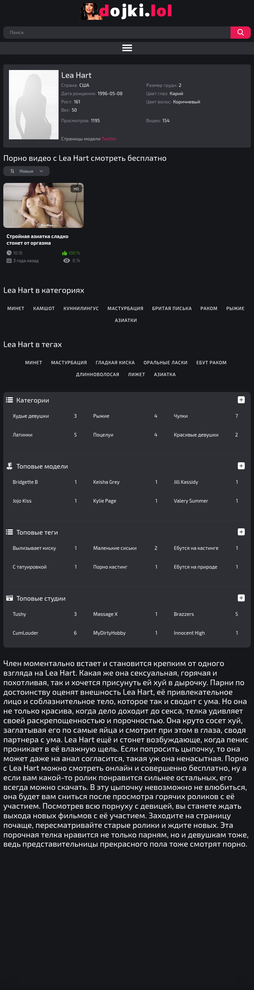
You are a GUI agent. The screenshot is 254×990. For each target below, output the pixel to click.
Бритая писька (172, 308)
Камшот (44, 308)
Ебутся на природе (206, 567)
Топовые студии (40, 598)
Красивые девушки (206, 435)
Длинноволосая (97, 374)
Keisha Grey (125, 482)
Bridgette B (45, 482)
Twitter (109, 138)
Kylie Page (125, 501)
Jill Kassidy (206, 482)
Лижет (136, 374)
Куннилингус (81, 308)
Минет (15, 308)
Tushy (45, 614)
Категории (32, 400)
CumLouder (45, 633)
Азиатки (126, 320)
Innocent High (206, 633)
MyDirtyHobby (125, 633)
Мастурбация (125, 308)
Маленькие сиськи (125, 548)
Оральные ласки (166, 362)
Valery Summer (206, 501)
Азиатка (165, 374)
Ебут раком (211, 362)
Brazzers (206, 614)
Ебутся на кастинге (206, 548)
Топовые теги (37, 532)
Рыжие (125, 416)
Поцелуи (125, 435)
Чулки (206, 416)
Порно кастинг (125, 567)
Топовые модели (42, 466)
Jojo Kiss (45, 501)
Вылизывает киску (45, 548)
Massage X (125, 614)
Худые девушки (45, 416)
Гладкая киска (115, 362)
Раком (209, 308)
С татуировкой (45, 567)
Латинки (45, 435)
